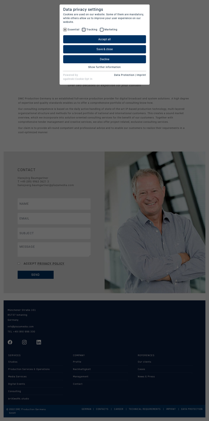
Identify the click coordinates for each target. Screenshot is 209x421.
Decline (104, 59)
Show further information (104, 67)
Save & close (104, 49)
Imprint (141, 75)
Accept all (104, 39)
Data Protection (124, 75)
